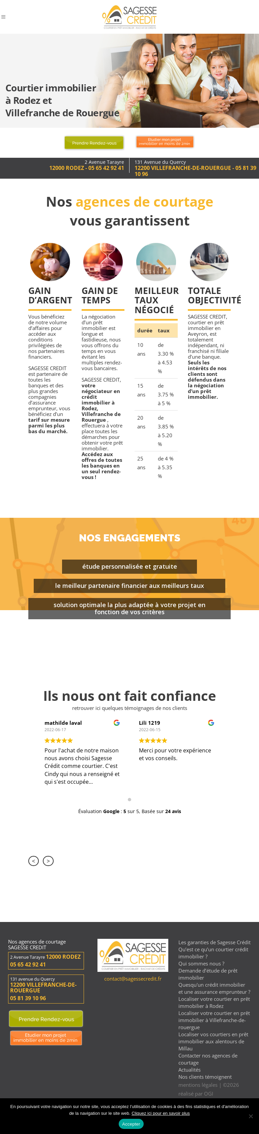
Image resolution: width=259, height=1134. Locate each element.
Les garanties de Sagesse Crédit (214, 942)
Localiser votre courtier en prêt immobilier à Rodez (214, 1002)
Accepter (131, 1124)
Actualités (189, 1069)
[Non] (250, 1116)
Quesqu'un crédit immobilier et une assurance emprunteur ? (214, 988)
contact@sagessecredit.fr (133, 978)
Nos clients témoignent (205, 1076)
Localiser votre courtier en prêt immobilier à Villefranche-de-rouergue (214, 1020)
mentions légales (198, 1084)
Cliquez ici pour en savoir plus (161, 1113)
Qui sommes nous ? (201, 963)
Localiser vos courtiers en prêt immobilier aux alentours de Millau (213, 1041)
